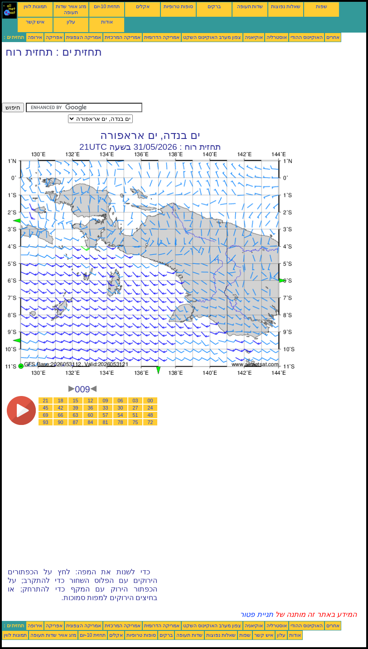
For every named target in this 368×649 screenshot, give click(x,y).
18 (60, 400)
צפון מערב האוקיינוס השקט (212, 37)
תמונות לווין (35, 6)
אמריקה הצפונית (83, 37)
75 (135, 422)
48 (150, 415)
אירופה (35, 37)
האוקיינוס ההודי (307, 37)
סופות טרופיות (178, 6)
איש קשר (35, 21)
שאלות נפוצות (285, 6)
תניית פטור (256, 614)
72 (150, 422)
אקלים (143, 6)
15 (75, 400)
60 (90, 415)
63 (75, 415)
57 (105, 415)
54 (120, 415)
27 (135, 407)
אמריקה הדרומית (161, 37)
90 (60, 422)
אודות (107, 21)
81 (105, 422)
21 (45, 400)
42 (60, 407)
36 (90, 407)
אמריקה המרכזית (122, 37)
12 (90, 400)
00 (150, 400)
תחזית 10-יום (107, 6)
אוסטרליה (276, 37)
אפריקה (54, 37)
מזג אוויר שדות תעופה (71, 9)
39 (75, 407)
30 (120, 407)
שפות (321, 6)
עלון (71, 21)
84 (90, 422)
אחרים (332, 37)
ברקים (214, 6)
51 (135, 415)
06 (120, 400)
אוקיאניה (254, 37)
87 (75, 422)
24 (150, 407)
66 (60, 415)
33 (105, 407)
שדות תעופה (250, 6)
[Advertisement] (167, 82)
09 (105, 400)
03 (135, 400)
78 (120, 422)
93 (45, 422)
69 (45, 415)
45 (45, 407)
